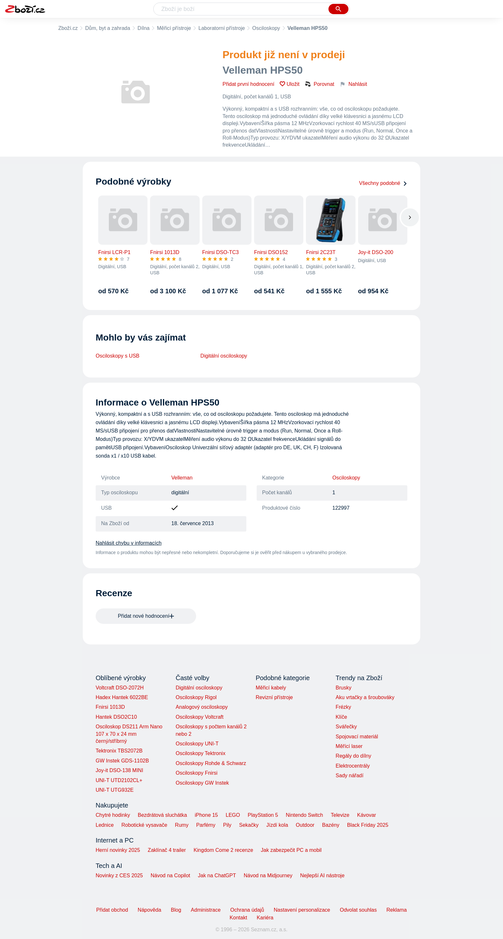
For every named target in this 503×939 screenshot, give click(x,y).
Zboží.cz (68, 28)
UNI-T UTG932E (115, 790)
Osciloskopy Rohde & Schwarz (211, 763)
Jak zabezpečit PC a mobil (291, 850)
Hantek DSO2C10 (116, 717)
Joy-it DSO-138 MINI (119, 770)
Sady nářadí (349, 775)
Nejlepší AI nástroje (322, 875)
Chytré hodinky (113, 815)
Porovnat (319, 84)
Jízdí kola (277, 825)
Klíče (341, 717)
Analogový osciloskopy (202, 707)
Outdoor (305, 825)
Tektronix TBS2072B (119, 750)
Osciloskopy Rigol (196, 697)
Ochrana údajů (247, 910)
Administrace (206, 910)
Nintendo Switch (304, 815)
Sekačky (248, 825)
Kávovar (366, 815)
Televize (340, 815)
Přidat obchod (112, 910)
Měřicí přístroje (174, 28)
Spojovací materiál (357, 736)
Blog (176, 910)
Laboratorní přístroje (221, 28)
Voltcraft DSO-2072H (120, 687)
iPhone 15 (206, 815)
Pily (227, 825)
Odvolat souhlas (358, 910)
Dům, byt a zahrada (107, 28)
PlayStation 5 (263, 815)
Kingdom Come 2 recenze (223, 850)
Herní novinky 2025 (118, 850)
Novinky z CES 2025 (119, 875)
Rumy (181, 825)
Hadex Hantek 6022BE (122, 697)
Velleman (182, 477)
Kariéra (265, 917)
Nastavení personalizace (302, 910)
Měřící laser (349, 746)
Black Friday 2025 (367, 825)
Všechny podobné (383, 183)
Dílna (143, 28)
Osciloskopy (266, 28)
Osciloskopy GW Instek (202, 783)
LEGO (233, 815)
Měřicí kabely (271, 687)
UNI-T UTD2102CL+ (119, 780)
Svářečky (346, 726)
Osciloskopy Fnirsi (196, 773)
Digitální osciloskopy (223, 356)
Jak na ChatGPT (217, 875)
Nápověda (149, 910)
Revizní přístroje (274, 697)
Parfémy (205, 825)
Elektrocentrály (353, 766)
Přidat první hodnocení (248, 84)
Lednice (105, 825)
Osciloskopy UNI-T (197, 743)
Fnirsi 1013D (110, 707)
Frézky (343, 707)
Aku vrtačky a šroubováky (365, 697)
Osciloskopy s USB (117, 356)
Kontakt (238, 917)
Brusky (343, 687)
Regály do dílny (353, 756)
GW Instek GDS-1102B (122, 760)
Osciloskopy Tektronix (200, 753)
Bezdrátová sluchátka (162, 815)
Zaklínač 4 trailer (167, 850)
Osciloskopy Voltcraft (199, 717)
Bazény (330, 825)
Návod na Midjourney (268, 875)
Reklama (396, 910)
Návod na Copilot (170, 875)
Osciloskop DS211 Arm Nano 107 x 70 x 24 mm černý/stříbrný (129, 734)
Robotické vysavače (144, 825)
